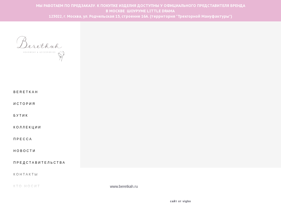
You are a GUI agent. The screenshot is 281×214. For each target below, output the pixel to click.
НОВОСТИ (24, 151)
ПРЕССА (22, 139)
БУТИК (20, 115)
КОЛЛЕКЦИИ (27, 127)
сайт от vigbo (180, 201)
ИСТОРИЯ (24, 104)
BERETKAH (25, 92)
